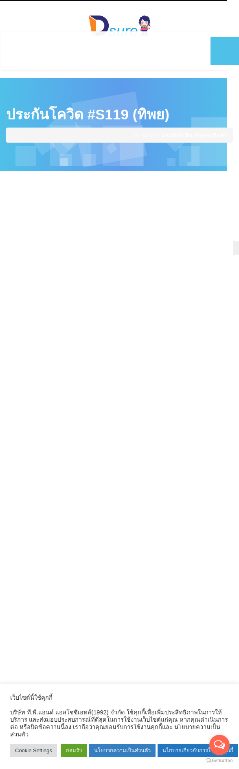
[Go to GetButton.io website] (219, 760)
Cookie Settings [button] (33, 750)
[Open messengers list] (219, 745)
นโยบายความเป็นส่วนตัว (122, 750)
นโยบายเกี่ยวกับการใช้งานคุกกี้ (197, 750)
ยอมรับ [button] (74, 750)
